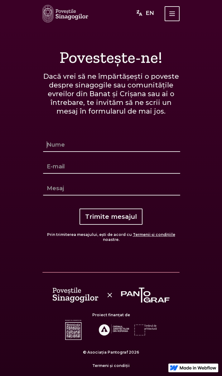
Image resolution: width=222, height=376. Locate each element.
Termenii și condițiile (154, 234)
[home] (65, 13)
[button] (172, 13)
